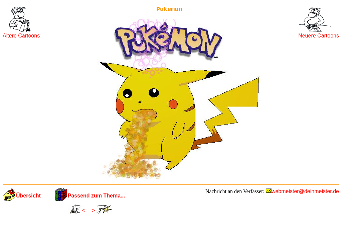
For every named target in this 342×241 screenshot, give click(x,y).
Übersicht (28, 195)
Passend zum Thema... (96, 195)
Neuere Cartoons (318, 35)
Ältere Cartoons (21, 35)
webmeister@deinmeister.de (305, 191)
